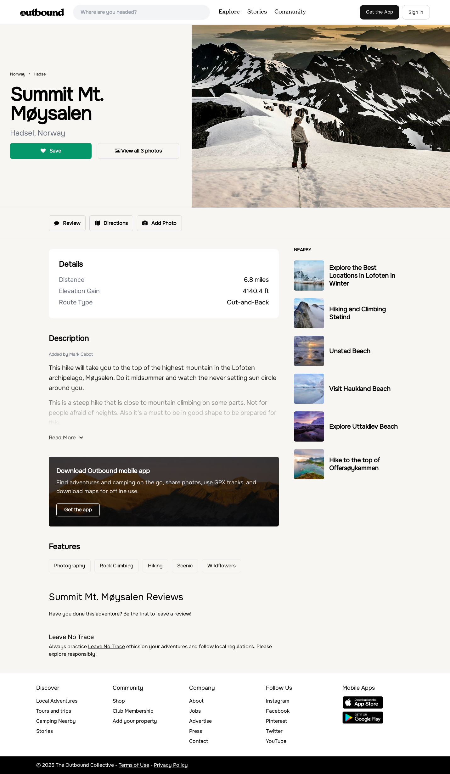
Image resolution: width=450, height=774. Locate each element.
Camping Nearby (56, 721)
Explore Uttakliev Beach (363, 427)
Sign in (415, 12)
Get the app (78, 509)
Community (290, 12)
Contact (198, 741)
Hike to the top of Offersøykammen (354, 464)
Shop (119, 701)
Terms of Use (134, 765)
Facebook (278, 711)
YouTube (276, 741)
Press (195, 731)
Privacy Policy (171, 765)
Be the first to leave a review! (157, 613)
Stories (257, 12)
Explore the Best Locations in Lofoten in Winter (362, 275)
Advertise (200, 721)
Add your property (135, 721)
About (196, 701)
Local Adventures (56, 701)
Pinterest (276, 721)
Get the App (379, 12)
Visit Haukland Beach (360, 389)
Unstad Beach (349, 351)
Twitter (274, 731)
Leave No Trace (106, 646)
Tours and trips (53, 711)
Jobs (195, 711)
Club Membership (133, 711)
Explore (229, 12)
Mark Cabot (81, 354)
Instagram (277, 701)
